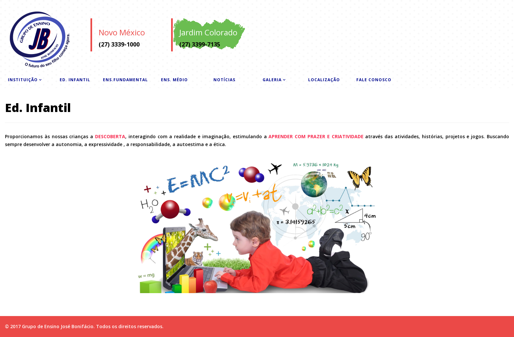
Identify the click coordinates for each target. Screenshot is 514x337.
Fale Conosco (373, 80)
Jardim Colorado (208, 32)
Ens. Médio (174, 80)
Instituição (23, 80)
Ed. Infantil (75, 80)
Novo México (122, 32)
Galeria (272, 80)
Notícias (224, 80)
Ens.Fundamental (125, 80)
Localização (324, 80)
